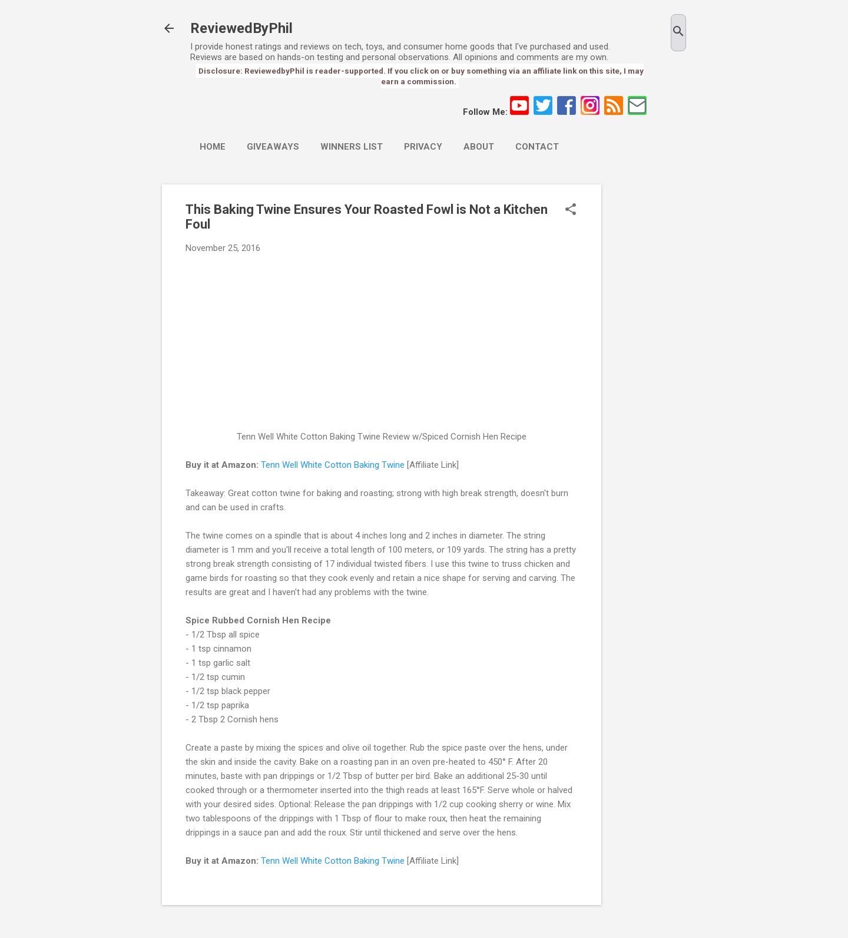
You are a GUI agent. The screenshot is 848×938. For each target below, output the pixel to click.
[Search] (678, 33)
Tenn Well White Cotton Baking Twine (333, 465)
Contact (537, 146)
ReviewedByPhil (241, 28)
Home (213, 146)
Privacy (423, 146)
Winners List (351, 146)
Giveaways (273, 146)
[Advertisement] (648, 361)
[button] (571, 210)
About (478, 146)
